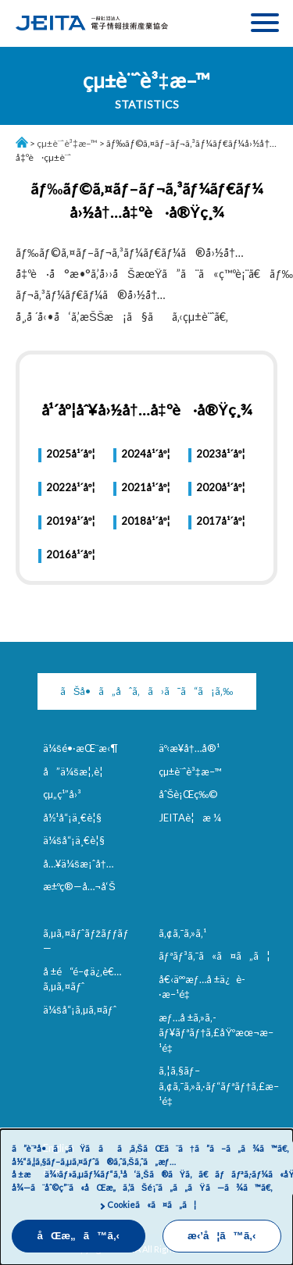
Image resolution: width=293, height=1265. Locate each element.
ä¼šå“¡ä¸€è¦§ (74, 840)
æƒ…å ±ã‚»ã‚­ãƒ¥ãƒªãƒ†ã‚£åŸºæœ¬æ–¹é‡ (216, 1032)
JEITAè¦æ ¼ (190, 817)
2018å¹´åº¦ (145, 521)
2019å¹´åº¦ (70, 521)
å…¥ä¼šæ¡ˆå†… (78, 863)
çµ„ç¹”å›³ (62, 794)
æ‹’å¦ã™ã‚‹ (221, 1236)
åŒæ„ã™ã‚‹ (79, 1236)
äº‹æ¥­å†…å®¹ (189, 748)
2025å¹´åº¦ (70, 453)
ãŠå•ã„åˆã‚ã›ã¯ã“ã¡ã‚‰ (147, 691)
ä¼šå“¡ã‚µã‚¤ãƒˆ (79, 1009)
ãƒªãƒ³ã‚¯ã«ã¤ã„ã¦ (214, 956)
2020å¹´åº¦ (220, 487)
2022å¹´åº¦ (70, 487)
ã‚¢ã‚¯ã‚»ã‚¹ (182, 933)
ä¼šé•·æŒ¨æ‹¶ (80, 748)
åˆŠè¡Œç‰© (189, 794)
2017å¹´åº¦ (220, 521)
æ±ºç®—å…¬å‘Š (79, 886)
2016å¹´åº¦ (70, 554)
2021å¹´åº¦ (145, 487)
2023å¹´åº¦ (220, 453)
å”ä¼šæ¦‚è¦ (77, 771)
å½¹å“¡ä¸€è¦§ (72, 817)
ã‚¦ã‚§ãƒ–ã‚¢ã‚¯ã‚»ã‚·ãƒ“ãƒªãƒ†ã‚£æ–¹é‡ (219, 1085)
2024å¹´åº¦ (145, 453)
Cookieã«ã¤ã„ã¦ (151, 1204)
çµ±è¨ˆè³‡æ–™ (67, 143)
